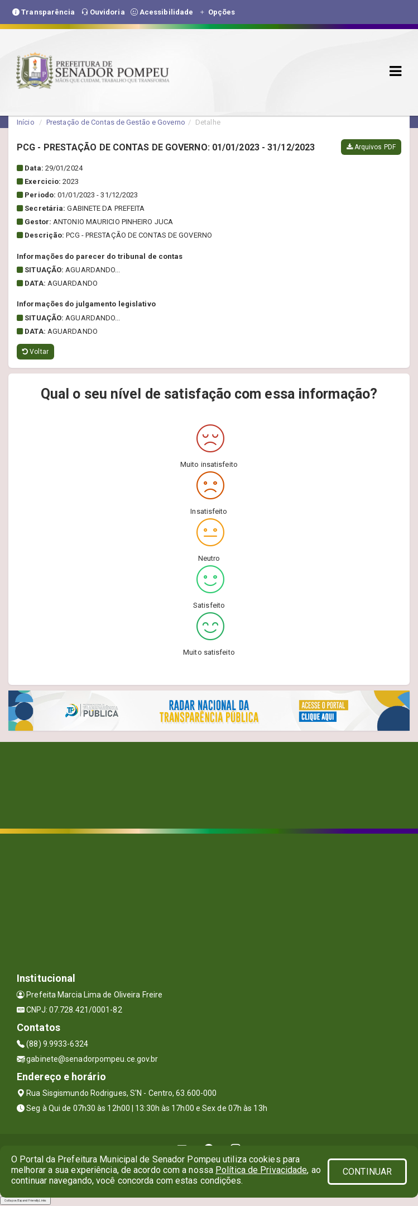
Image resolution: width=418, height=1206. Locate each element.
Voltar (35, 352)
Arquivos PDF (371, 147)
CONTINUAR (367, 1171)
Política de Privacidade (261, 1170)
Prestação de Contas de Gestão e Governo (115, 122)
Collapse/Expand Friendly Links (25, 1200)
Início (26, 122)
